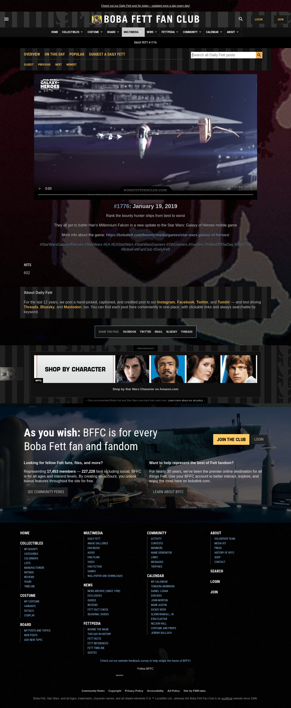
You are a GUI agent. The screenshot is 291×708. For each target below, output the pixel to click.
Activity (156, 538)
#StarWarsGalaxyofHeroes (62, 244)
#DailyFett (161, 249)
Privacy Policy (134, 690)
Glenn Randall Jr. (162, 614)
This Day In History (99, 634)
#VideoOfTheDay (219, 244)
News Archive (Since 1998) (104, 591)
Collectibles (73, 32)
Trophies (156, 566)
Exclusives (95, 595)
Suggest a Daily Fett (107, 54)
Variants (30, 606)
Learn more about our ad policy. (185, 400)
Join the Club (231, 439)
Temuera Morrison (162, 586)
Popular (76, 54)
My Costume (31, 601)
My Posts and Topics (37, 630)
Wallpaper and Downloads (105, 576)
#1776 (121, 206)
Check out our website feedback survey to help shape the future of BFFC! (145, 660)
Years (27, 581)
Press (218, 548)
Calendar (214, 32)
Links (154, 557)
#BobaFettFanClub (136, 249)
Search (216, 571)
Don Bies (156, 595)
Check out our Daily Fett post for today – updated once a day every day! (145, 5)
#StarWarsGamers (149, 244)
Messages (157, 562)
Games (92, 571)
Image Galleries (98, 543)
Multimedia (133, 32)
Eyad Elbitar (159, 619)
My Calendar (159, 581)
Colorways (31, 558)
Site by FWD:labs (194, 690)
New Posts (30, 635)
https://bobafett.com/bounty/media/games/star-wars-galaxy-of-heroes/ (167, 235)
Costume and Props (163, 628)
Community (192, 32)
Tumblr (224, 302)
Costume (95, 32)
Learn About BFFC (168, 492)
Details (29, 610)
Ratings (29, 572)
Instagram (166, 302)
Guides (92, 600)
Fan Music (94, 548)
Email (159, 331)
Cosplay (29, 615)
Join (281, 19)
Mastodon (73, 307)
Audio (91, 552)
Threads (31, 307)
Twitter (202, 302)
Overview (32, 54)
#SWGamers (177, 244)
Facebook (185, 302)
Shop (217, 557)
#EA (106, 244)
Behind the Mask (98, 629)
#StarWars (93, 244)
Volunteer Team (224, 538)
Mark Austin (159, 605)
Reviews (29, 577)
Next (58, 64)
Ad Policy (173, 690)
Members (156, 548)
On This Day (55, 54)
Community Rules (93, 690)
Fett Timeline (96, 648)
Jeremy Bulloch (161, 633)
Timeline (29, 586)
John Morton (159, 600)
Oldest (28, 64)
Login (259, 19)
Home (54, 32)
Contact (219, 562)
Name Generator (161, 552)
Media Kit (220, 543)
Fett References (98, 643)
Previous (44, 64)
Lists (27, 563)
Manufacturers (34, 567)
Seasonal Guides (98, 614)
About (233, 32)
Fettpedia (170, 32)
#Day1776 (242, 244)
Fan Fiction (95, 566)
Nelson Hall (159, 623)
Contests (157, 543)
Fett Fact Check (98, 609)
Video (91, 562)
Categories (31, 553)
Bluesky (47, 307)
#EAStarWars (122, 244)
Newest (71, 64)
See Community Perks (46, 492)
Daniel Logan (159, 591)
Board (113, 32)
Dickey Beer (158, 609)
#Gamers (196, 244)
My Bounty (31, 549)
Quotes (92, 652)
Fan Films (94, 557)
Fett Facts (94, 638)
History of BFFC (224, 552)
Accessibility (155, 690)
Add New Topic (33, 640)
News (152, 32)
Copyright (114, 690)
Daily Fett (94, 538)
